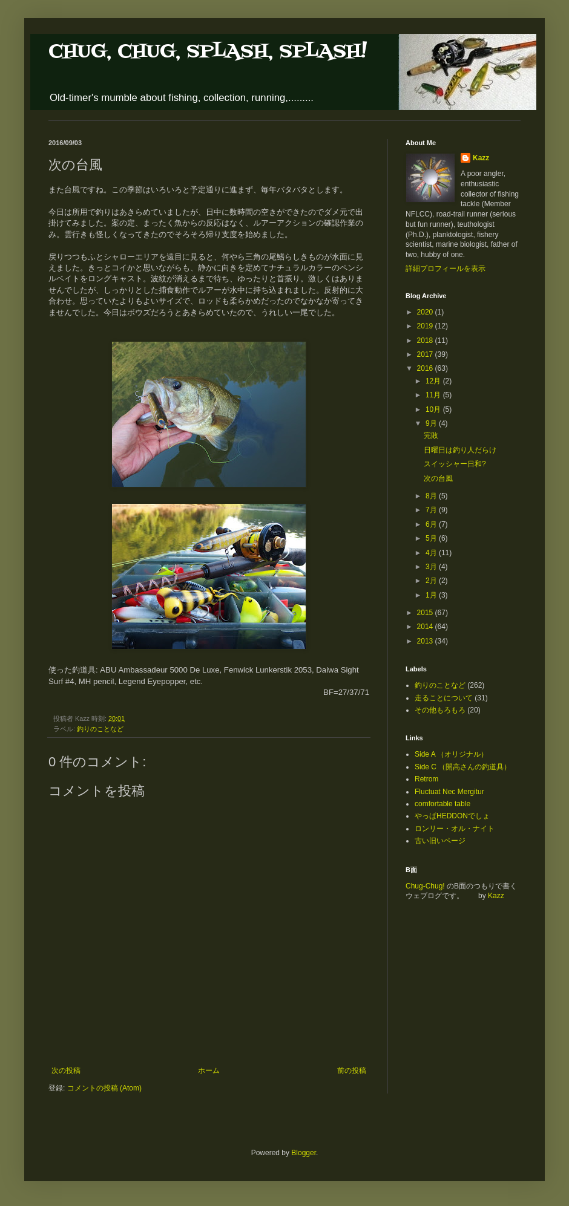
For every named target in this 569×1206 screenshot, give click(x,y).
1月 (432, 595)
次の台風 (438, 478)
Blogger (303, 1153)
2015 (426, 612)
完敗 (431, 435)
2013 (426, 641)
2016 (426, 368)
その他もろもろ (440, 710)
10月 (434, 409)
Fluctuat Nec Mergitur (449, 791)
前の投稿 (351, 1070)
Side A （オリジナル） (451, 754)
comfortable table (442, 804)
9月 (432, 423)
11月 (434, 395)
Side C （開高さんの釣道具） (463, 767)
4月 (432, 553)
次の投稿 (66, 1070)
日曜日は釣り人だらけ (460, 450)
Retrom (426, 779)
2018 (426, 340)
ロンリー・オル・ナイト (455, 828)
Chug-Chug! (425, 886)
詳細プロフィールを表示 (445, 268)
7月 (432, 510)
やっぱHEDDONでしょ (452, 816)
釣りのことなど (100, 728)
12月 (434, 381)
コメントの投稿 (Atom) (104, 1088)
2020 (426, 312)
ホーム (209, 1070)
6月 (432, 524)
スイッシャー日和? (455, 464)
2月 (432, 580)
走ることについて (444, 698)
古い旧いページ (440, 840)
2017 (426, 354)
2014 (426, 626)
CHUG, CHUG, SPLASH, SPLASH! (207, 51)
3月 (432, 566)
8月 (432, 496)
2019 (426, 326)
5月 (432, 538)
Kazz (481, 158)
